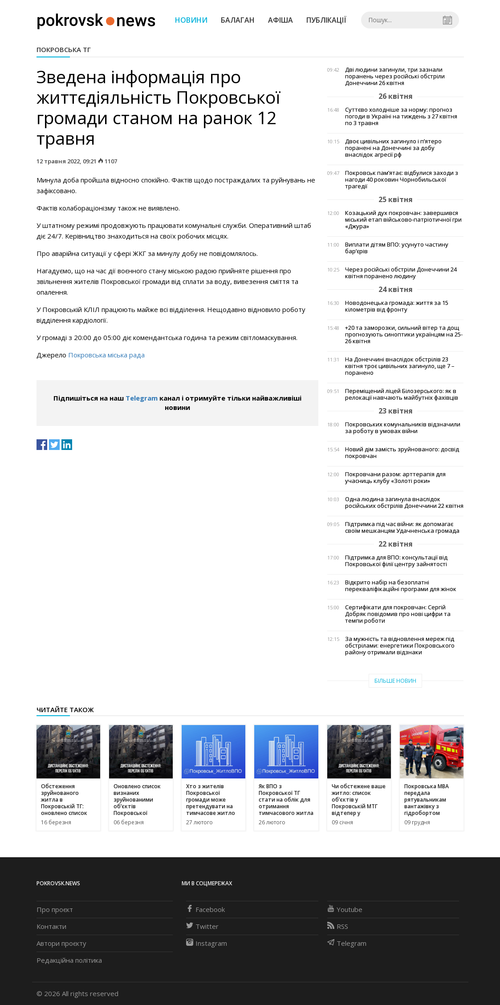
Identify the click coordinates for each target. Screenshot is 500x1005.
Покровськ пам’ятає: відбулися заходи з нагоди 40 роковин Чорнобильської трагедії (401, 180)
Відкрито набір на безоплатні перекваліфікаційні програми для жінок (400, 585)
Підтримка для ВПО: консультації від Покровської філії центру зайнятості (396, 560)
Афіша (280, 20)
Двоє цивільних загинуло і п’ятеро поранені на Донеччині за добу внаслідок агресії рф (393, 148)
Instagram (206, 943)
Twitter (202, 926)
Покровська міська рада (106, 354)
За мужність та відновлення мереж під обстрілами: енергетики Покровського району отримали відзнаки (400, 646)
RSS (337, 926)
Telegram (142, 397)
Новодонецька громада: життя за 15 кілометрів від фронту (396, 306)
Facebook (205, 909)
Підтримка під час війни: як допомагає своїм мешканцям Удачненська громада (402, 527)
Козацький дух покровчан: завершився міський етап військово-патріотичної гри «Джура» (403, 220)
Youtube (344, 909)
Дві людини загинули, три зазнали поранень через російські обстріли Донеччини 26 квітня (395, 76)
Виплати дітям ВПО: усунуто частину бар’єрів (396, 248)
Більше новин (395, 681)
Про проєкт (55, 909)
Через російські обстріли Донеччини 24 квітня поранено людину (401, 273)
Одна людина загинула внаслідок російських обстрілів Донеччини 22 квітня (404, 502)
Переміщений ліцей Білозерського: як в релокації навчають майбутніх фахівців (401, 394)
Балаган (238, 20)
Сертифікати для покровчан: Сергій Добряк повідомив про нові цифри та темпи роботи (398, 614)
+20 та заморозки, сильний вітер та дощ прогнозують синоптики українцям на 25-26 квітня (404, 334)
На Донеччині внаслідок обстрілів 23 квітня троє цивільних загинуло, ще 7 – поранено (400, 366)
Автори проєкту (61, 943)
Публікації (326, 20)
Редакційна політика (69, 960)
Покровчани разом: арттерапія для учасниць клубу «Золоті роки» (395, 477)
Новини (191, 20)
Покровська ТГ (64, 49)
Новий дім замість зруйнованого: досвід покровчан (402, 452)
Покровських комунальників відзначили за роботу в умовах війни (402, 427)
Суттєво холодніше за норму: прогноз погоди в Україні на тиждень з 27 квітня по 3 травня (401, 116)
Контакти (51, 926)
